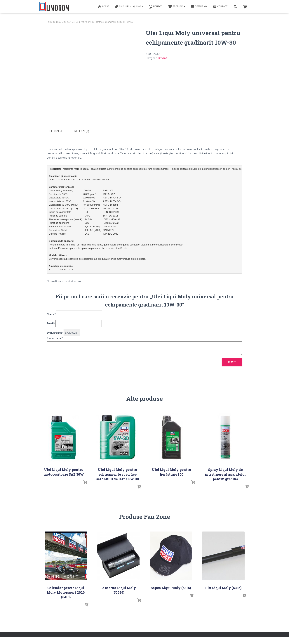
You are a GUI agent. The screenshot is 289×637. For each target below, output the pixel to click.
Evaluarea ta (55, 332)
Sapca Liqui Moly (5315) (171, 587)
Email (51, 322)
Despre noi (199, 6)
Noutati (155, 6)
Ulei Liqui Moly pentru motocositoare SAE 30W (63, 471)
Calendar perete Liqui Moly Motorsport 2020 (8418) (66, 592)
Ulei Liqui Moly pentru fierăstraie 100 (171, 471)
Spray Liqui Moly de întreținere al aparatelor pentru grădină (225, 474)
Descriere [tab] (56, 131)
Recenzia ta (55, 337)
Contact (220, 6)
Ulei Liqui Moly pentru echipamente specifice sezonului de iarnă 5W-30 (117, 474)
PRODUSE (176, 6)
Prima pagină (53, 22)
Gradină (65, 22)
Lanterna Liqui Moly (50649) (118, 589)
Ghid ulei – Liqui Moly (129, 6)
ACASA (103, 6)
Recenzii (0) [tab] (81, 131)
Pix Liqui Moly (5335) (223, 587)
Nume (51, 313)
